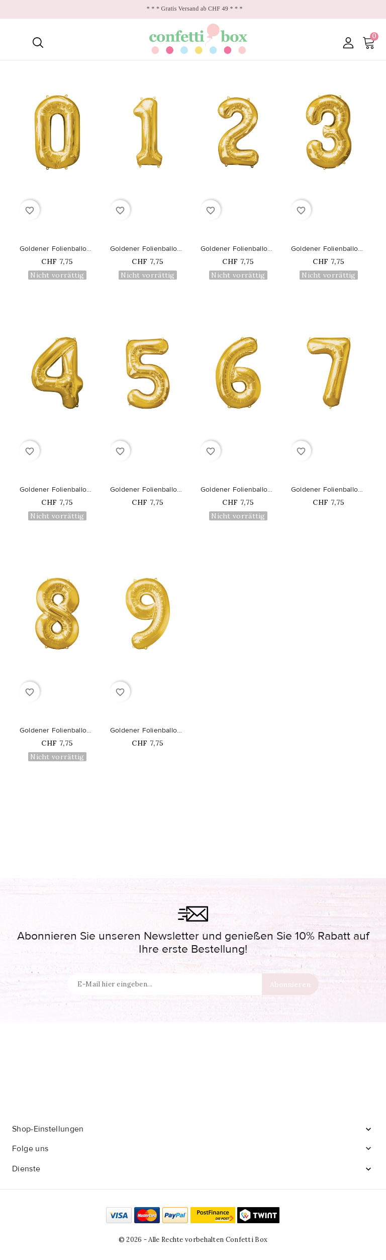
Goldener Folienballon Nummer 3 (328, 248)
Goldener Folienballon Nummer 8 (57, 730)
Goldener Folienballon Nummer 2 (238, 248)
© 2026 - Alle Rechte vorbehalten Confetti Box (193, 1239)
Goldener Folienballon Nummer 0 (57, 248)
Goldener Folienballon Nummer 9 (147, 730)
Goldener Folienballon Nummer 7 (328, 489)
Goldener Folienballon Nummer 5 (147, 489)
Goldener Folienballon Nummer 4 (57, 489)
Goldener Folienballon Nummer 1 (147, 248)
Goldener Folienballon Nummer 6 (238, 489)
